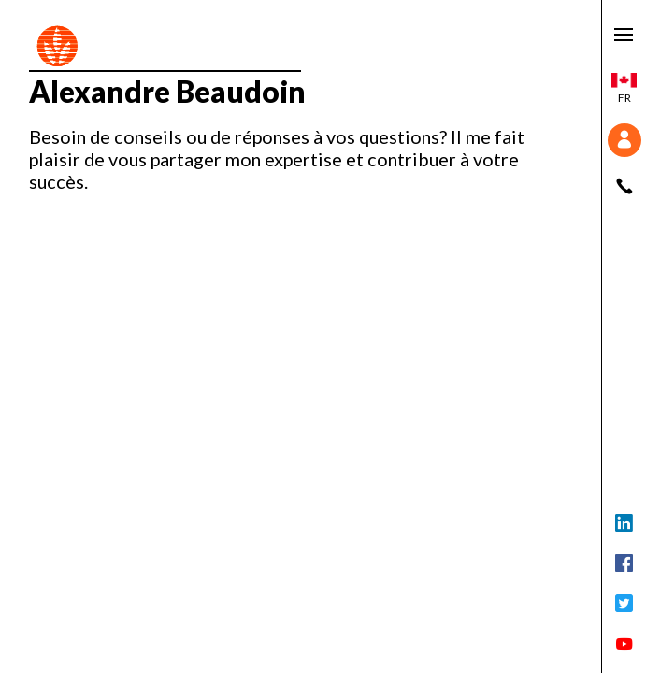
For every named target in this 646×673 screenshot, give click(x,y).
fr (624, 89)
